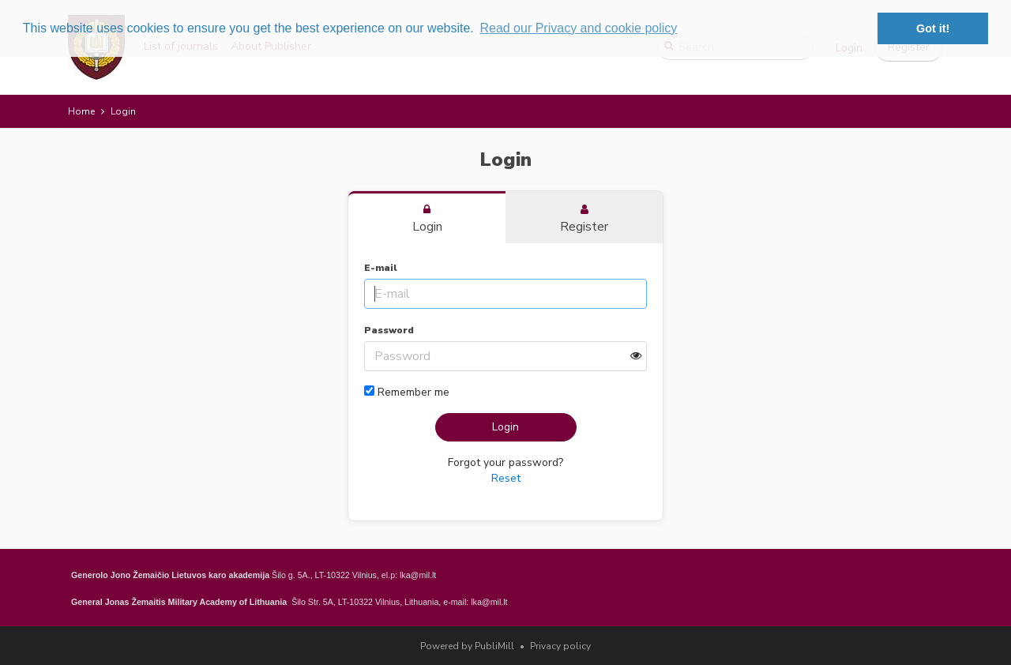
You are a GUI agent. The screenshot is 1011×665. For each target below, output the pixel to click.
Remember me (406, 392)
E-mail (380, 267)
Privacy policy (560, 646)
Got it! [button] (932, 28)
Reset (506, 478)
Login (505, 426)
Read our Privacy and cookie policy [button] (578, 28)
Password (389, 330)
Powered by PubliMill (467, 646)
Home (81, 111)
